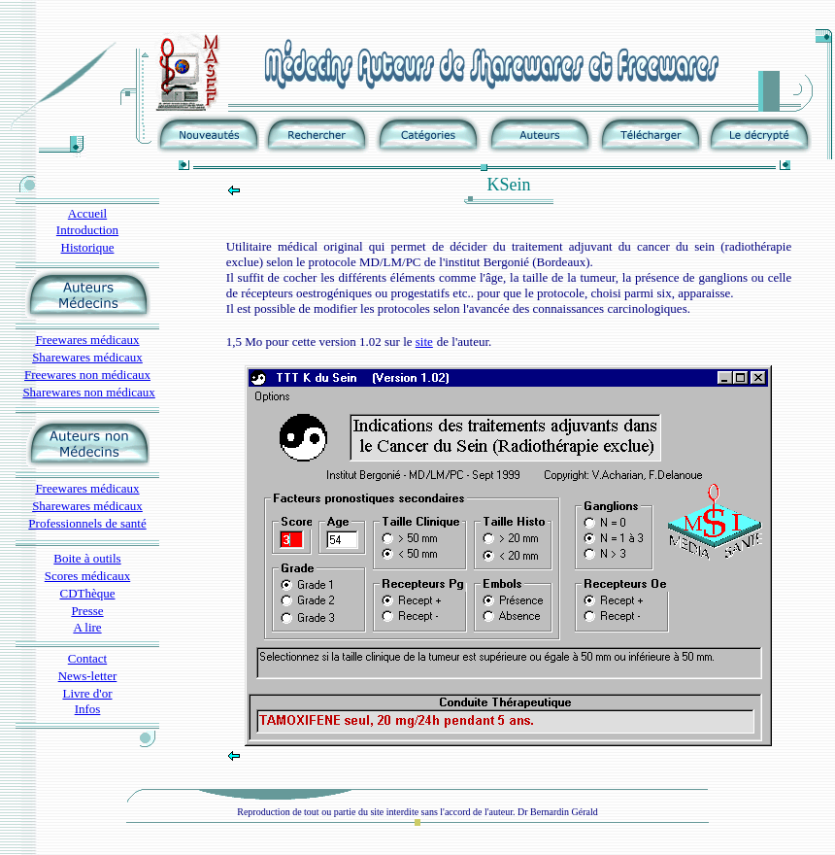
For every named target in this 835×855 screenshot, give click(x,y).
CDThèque (87, 593)
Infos (88, 708)
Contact (87, 658)
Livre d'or (87, 693)
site (424, 341)
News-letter (87, 675)
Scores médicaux (87, 575)
